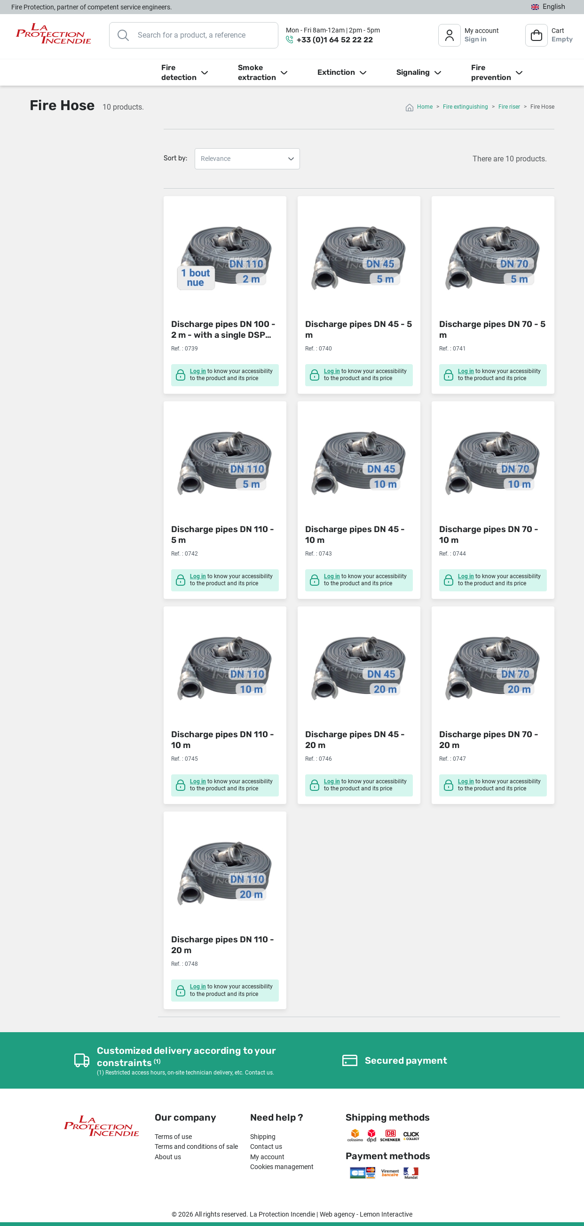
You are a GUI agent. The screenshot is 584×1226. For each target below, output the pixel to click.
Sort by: (175, 158)
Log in (198, 371)
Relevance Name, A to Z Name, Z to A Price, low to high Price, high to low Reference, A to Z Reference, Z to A (247, 158)
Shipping (263, 1136)
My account (267, 1157)
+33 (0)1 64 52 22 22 (335, 39)
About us (168, 1157)
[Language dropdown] (548, 7)
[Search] (193, 35)
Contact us (266, 1146)
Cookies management (282, 1166)
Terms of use (173, 1136)
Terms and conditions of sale (196, 1146)
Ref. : (177, 348)
